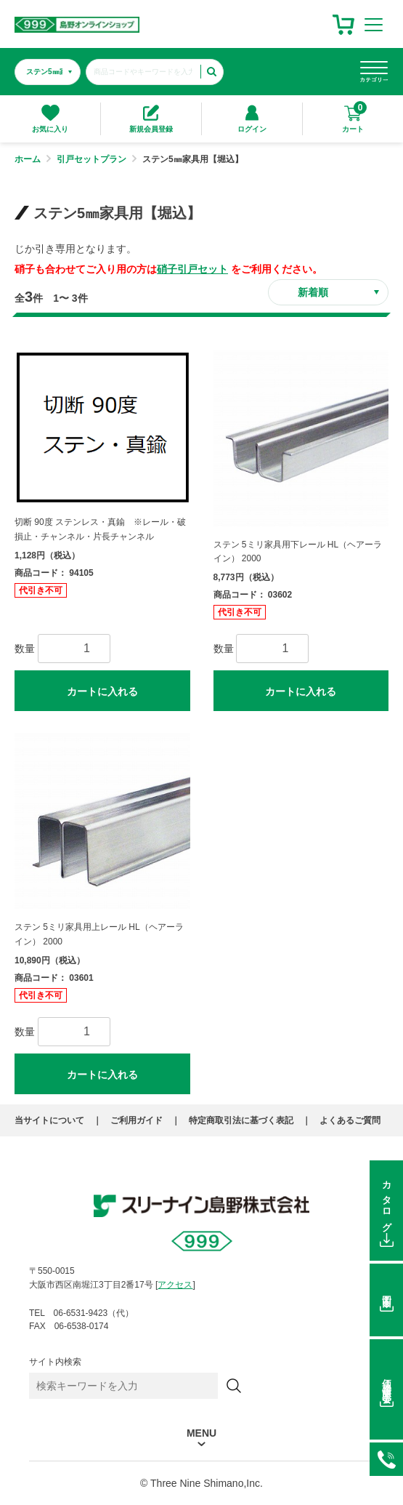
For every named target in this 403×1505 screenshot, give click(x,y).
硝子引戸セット (192, 269)
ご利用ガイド (136, 1120)
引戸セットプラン (91, 159)
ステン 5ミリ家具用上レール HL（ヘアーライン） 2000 (99, 934)
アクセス (175, 1285)
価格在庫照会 (386, 1380)
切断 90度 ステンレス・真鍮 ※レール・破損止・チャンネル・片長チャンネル (100, 529)
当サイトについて (49, 1120)
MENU (201, 1433)
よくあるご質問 (349, 1120)
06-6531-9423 (386, 1459)
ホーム (28, 159)
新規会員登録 (151, 119)
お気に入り (50, 119)
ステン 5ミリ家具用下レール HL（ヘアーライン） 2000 (298, 551)
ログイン (251, 119)
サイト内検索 (55, 1362)
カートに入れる (102, 691)
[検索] (234, 1386)
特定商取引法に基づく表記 (241, 1120)
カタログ (386, 1201)
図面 (386, 1291)
